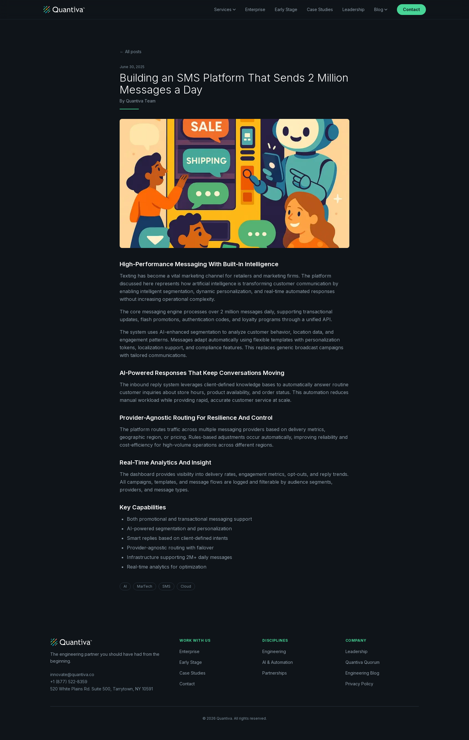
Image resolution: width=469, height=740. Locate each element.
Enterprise (255, 9)
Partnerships (274, 672)
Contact (411, 9)
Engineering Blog (362, 672)
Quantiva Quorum (362, 662)
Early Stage (286, 9)
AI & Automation (277, 662)
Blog (380, 9)
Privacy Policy (359, 683)
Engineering (274, 651)
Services (225, 9)
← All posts (130, 51)
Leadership (353, 9)
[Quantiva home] (64, 10)
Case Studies (320, 9)
